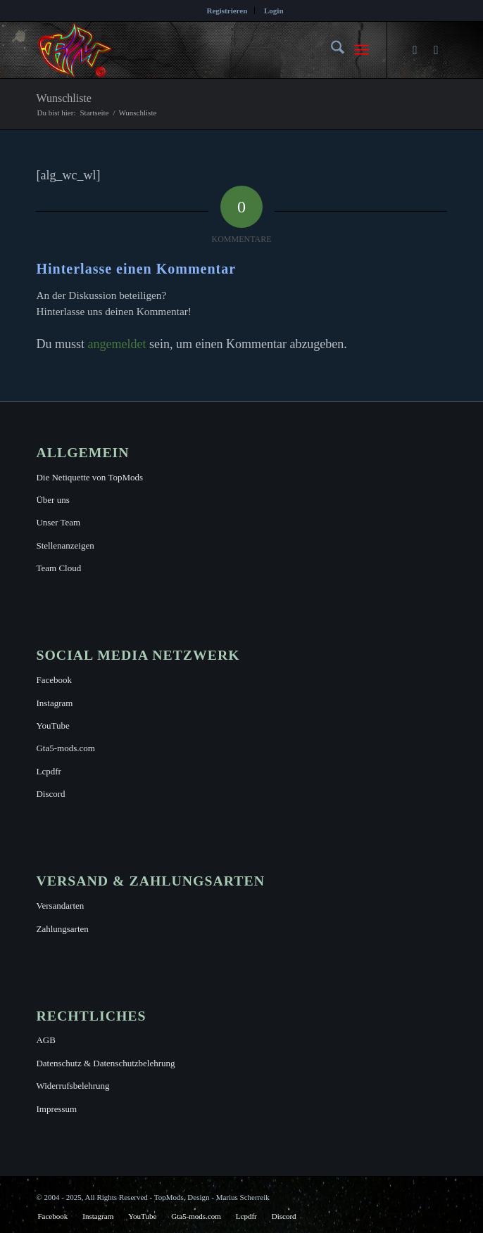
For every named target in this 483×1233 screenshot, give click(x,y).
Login (274, 10)
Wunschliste (63, 98)
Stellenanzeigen (65, 545)
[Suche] (330, 50)
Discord (50, 793)
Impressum (56, 1109)
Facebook (54, 680)
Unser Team (58, 522)
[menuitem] (227, 10)
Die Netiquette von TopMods (89, 477)
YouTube (52, 725)
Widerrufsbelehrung (72, 1085)
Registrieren (226, 10)
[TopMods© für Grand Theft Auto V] (200, 50)
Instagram (54, 703)
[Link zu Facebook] (415, 49)
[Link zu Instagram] (436, 49)
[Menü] (361, 50)
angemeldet (116, 344)
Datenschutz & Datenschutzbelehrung (105, 1063)
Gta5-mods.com (65, 748)
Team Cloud (58, 568)
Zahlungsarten (62, 929)
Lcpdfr (48, 771)
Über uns (52, 499)
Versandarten (60, 905)
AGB (45, 1040)
